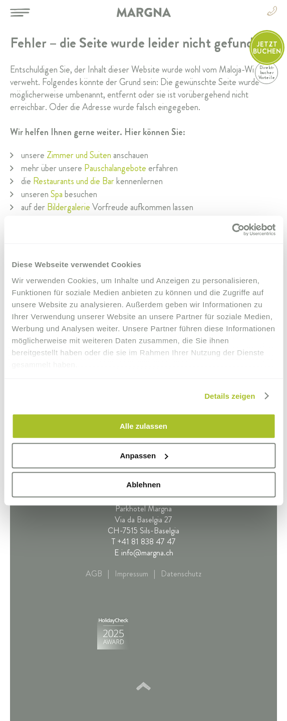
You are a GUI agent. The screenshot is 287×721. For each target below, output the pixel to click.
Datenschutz (181, 573)
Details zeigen (229, 396)
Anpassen (144, 455)
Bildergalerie (68, 207)
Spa (57, 194)
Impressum (131, 573)
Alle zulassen (143, 426)
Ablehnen (143, 484)
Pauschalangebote (115, 168)
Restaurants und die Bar (73, 181)
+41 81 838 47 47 (146, 541)
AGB (94, 573)
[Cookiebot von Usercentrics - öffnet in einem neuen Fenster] (231, 229)
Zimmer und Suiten (79, 155)
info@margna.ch (147, 552)
